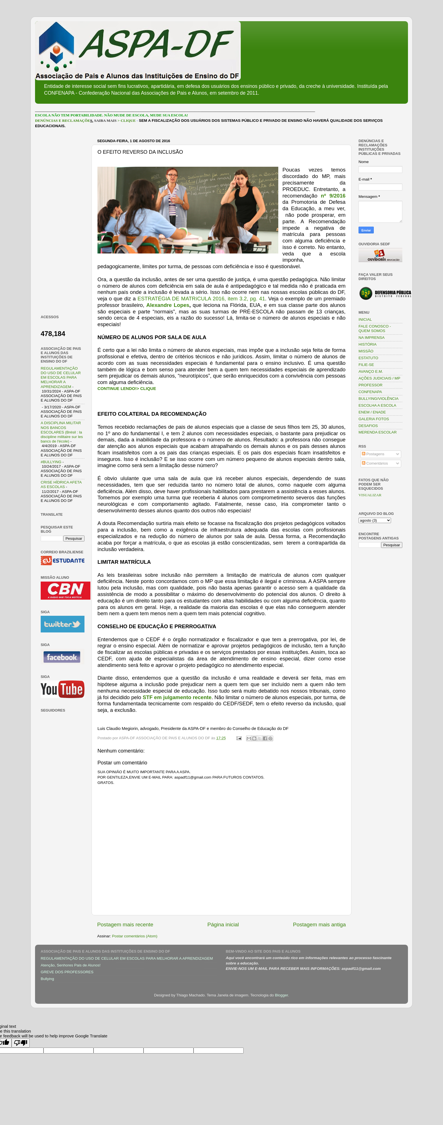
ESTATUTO (368, 358)
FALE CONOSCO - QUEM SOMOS (375, 328)
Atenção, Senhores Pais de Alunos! (71, 965)
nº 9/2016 (333, 196)
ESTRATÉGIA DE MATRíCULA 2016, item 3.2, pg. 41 (201, 299)
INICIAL (365, 319)
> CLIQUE (127, 120)
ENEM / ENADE (372, 412)
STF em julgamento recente (177, 697)
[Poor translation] (21, 1043)
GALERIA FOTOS (374, 419)
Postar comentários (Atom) (135, 936)
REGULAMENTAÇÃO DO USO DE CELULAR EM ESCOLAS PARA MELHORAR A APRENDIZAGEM (61, 377)
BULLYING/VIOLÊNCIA (379, 398)
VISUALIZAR (370, 495)
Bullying (47, 979)
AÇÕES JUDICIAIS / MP (379, 378)
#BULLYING (51, 462)
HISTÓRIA (368, 344)
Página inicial (223, 924)
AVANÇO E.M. (371, 371)
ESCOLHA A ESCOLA (377, 405)
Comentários (375, 463)
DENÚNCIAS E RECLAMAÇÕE (62, 120)
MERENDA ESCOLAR (378, 432)
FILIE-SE (366, 365)
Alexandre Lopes (167, 305)
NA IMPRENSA (372, 337)
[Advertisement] (62, 221)
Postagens (373, 454)
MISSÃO (366, 351)
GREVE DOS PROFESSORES (67, 972)
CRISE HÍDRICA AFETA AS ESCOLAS (61, 484)
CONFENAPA (370, 392)
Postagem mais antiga (319, 924)
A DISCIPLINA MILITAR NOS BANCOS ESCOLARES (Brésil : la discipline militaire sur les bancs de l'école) (62, 432)
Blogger (281, 995)
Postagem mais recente (125, 924)
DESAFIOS (368, 426)
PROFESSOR (371, 385)
